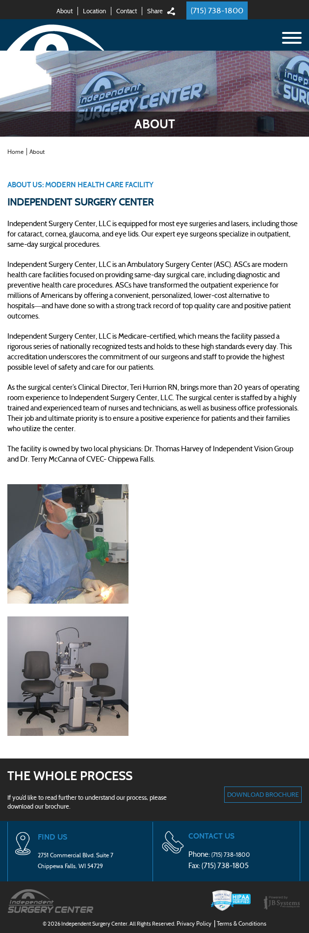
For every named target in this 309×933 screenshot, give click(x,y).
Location (94, 11)
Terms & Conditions (241, 923)
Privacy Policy (194, 923)
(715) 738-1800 (217, 10)
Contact (126, 11)
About (64, 11)
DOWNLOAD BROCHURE (263, 794)
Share (155, 11)
